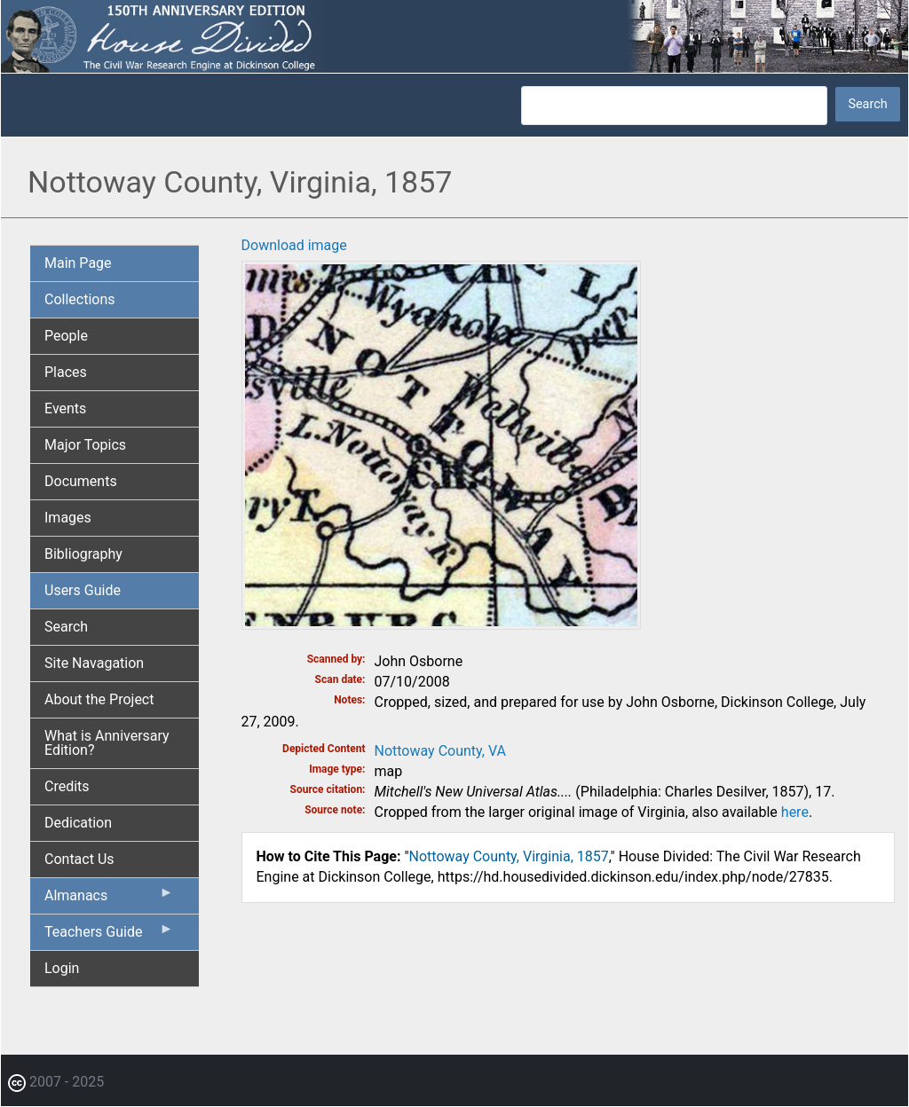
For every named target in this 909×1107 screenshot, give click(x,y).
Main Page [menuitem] (78, 263)
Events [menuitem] (65, 408)
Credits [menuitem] (67, 786)
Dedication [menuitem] (78, 822)
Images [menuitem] (67, 517)
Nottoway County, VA (440, 750)
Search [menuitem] (66, 626)
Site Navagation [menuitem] (94, 663)
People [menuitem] (66, 335)
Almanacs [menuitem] (109, 899)
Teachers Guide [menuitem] (109, 936)
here (795, 812)
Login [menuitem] (61, 968)
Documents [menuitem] (80, 481)
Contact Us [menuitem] (79, 859)
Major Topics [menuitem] (85, 444)
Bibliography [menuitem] (83, 554)
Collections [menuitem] (79, 299)
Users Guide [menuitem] (82, 590)
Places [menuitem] (65, 372)
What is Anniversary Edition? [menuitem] (107, 742)
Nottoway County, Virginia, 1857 (509, 856)
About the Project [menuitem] (99, 699)
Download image (294, 245)
